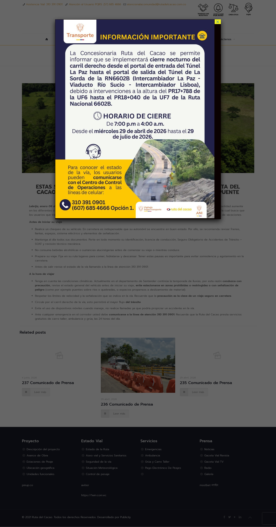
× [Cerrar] (217, 21)
